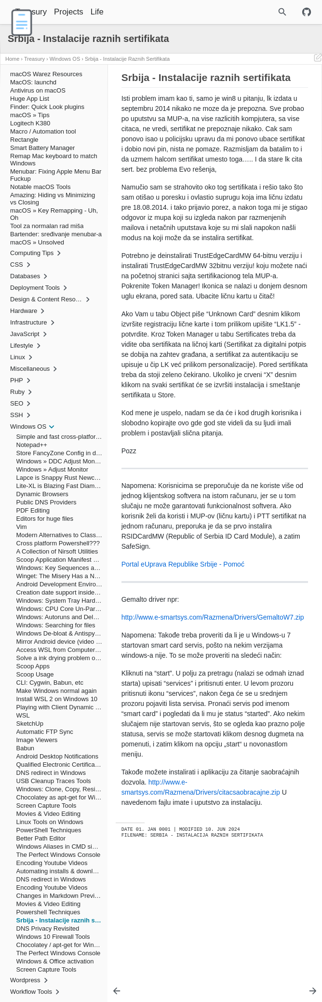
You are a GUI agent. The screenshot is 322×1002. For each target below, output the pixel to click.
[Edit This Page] (317, 59)
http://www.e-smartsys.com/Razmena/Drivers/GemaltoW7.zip (212, 617)
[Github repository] (306, 12)
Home (12, 59)
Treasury (34, 59)
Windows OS (65, 59)
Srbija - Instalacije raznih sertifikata (127, 59)
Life (97, 11)
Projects (68, 11)
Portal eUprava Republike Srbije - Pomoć (182, 564)
